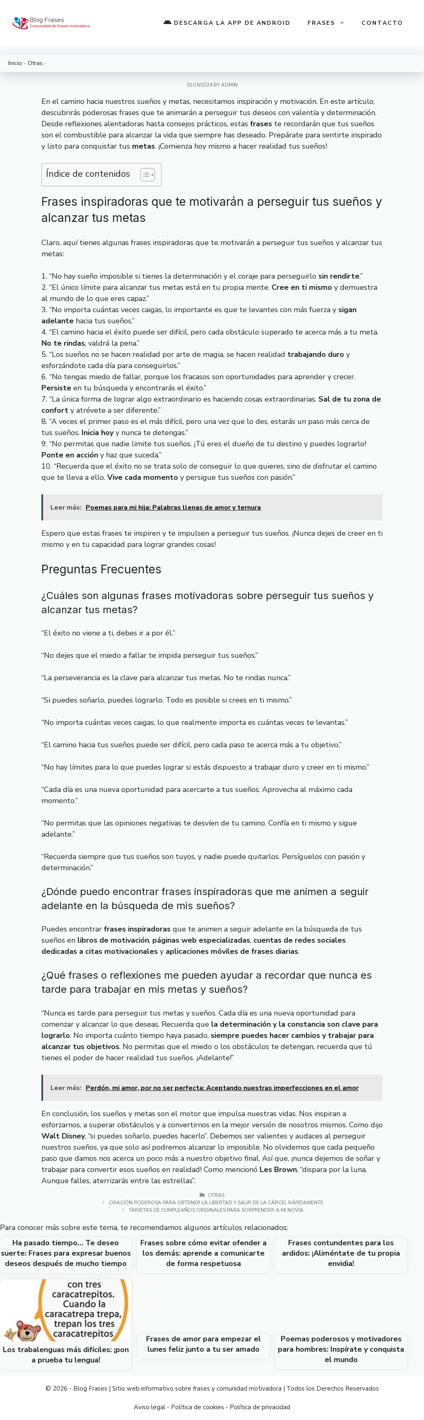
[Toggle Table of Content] (143, 175)
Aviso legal (149, 1407)
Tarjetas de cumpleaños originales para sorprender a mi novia (216, 1210)
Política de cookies (197, 1407)
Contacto (382, 23)
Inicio (15, 63)
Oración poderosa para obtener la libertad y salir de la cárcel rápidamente (216, 1202)
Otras (35, 63)
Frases (331, 23)
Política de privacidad (260, 1407)
